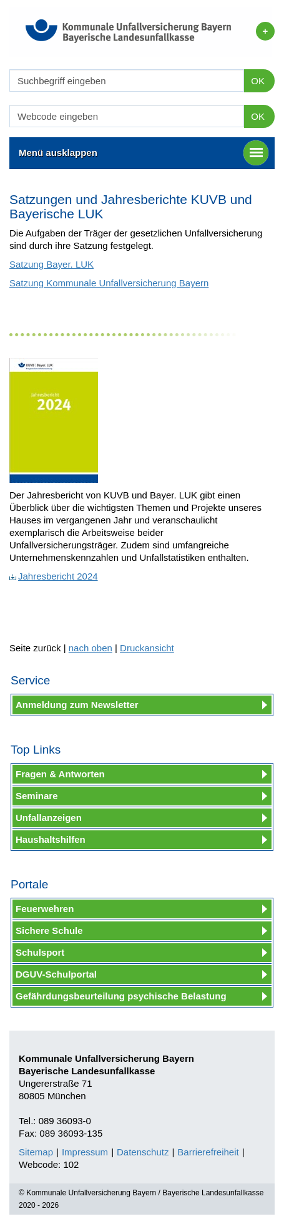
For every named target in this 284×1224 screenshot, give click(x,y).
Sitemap (36, 1152)
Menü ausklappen (143, 152)
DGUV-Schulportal (56, 974)
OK (258, 80)
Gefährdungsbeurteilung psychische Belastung (121, 996)
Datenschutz (143, 1152)
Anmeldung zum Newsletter (77, 704)
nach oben (90, 648)
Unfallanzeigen (49, 817)
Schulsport (40, 952)
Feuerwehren (45, 908)
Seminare (37, 795)
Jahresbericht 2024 (53, 576)
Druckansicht (147, 648)
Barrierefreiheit (207, 1152)
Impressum (85, 1152)
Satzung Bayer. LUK (51, 264)
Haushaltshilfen (51, 839)
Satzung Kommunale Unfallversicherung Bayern (108, 283)
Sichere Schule (49, 930)
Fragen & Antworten (60, 774)
